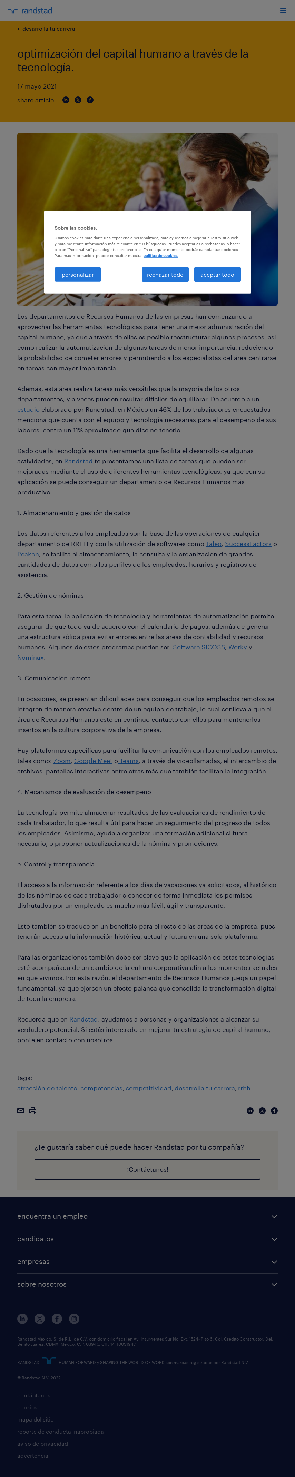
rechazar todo (165, 274)
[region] (147, 252)
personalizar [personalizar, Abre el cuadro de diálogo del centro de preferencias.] (78, 274)
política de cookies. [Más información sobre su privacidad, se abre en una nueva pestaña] (160, 255)
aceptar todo (217, 274)
